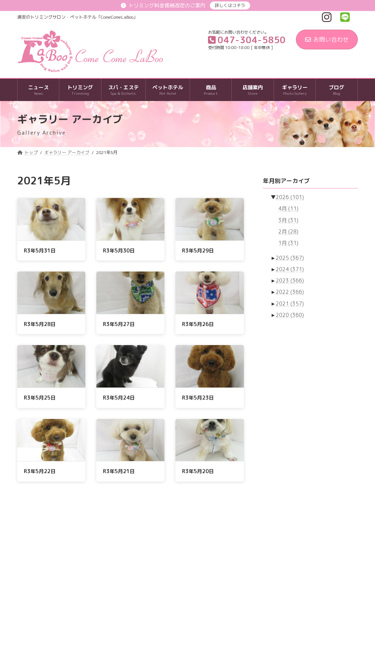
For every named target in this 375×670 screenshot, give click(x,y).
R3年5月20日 (198, 471)
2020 (290, 314)
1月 (288, 242)
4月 (288, 208)
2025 (290, 257)
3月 (288, 220)
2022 (290, 292)
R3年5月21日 (119, 471)
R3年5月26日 (198, 324)
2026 (290, 197)
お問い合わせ (327, 39)
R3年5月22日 (40, 471)
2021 (290, 303)
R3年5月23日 (198, 397)
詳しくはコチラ (230, 5)
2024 (290, 269)
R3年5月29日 (198, 250)
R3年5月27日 (119, 324)
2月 (288, 231)
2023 (290, 280)
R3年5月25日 (40, 397)
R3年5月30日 (119, 250)
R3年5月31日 (40, 250)
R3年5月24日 (119, 397)
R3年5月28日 (40, 324)
